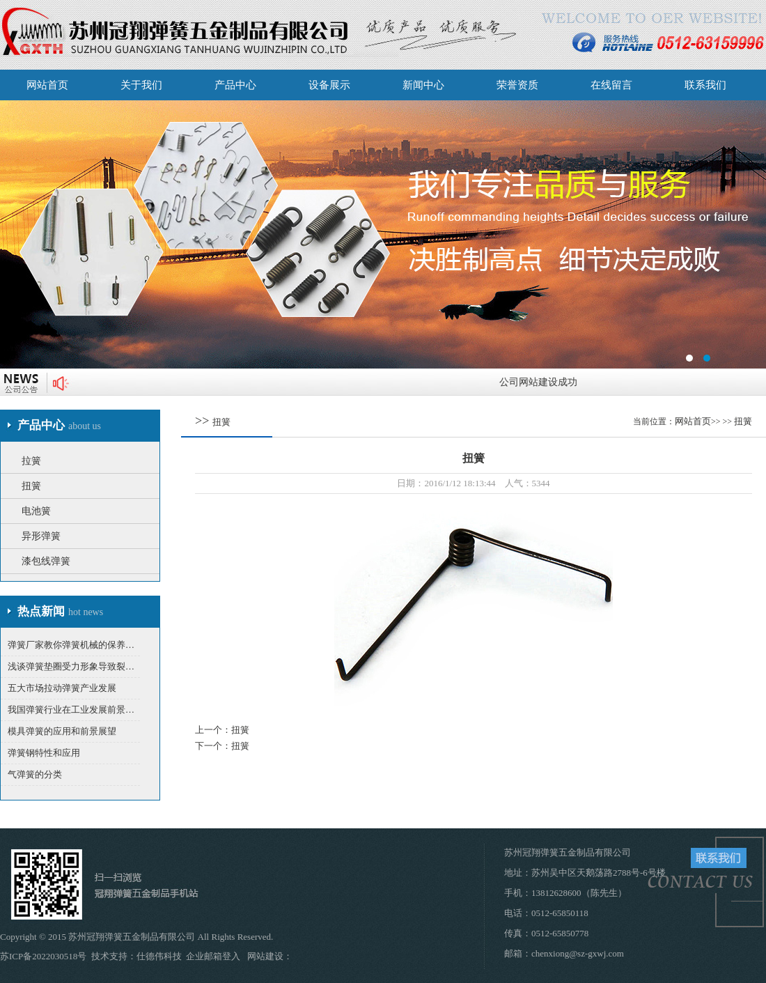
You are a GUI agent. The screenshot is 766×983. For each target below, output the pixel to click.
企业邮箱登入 (213, 956)
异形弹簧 (41, 536)
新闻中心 (423, 85)
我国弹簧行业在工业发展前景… (71, 709)
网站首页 (47, 85)
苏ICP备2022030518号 (43, 956)
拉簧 (31, 461)
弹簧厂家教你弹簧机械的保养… (71, 645)
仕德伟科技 (159, 956)
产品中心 (235, 85)
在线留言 (611, 85)
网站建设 (265, 956)
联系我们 (705, 85)
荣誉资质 (517, 85)
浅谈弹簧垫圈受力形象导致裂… (71, 666)
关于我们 (141, 85)
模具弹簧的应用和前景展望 (62, 731)
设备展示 (329, 85)
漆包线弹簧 (46, 561)
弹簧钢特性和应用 (44, 753)
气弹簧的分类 (35, 774)
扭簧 (31, 486)
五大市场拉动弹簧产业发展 (62, 688)
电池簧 (36, 511)
